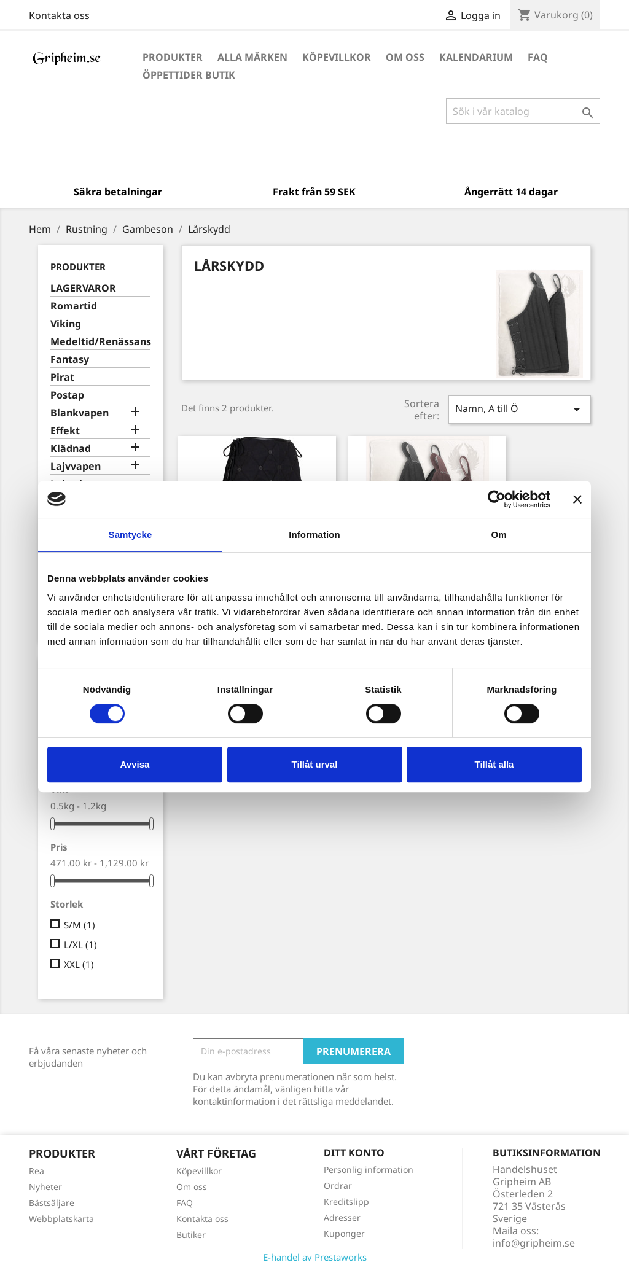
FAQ (538, 57)
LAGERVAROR (83, 288)
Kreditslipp (346, 1201)
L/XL (80, 944)
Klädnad (70, 448)
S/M (79, 925)
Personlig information (368, 1169)
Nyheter (45, 1187)
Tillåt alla (494, 764)
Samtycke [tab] (130, 534)
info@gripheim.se (534, 1243)
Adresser (342, 1217)
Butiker (191, 1234)
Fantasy (69, 359)
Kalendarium (476, 57)
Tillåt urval (315, 764)
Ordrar (338, 1185)
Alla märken (252, 57)
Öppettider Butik (189, 75)
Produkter (173, 57)
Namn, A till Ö (519, 409)
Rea (36, 1171)
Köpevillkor (336, 57)
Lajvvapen (75, 466)
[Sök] (523, 111)
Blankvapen (79, 413)
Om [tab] (498, 534)
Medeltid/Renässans (100, 341)
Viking (65, 323)
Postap (67, 395)
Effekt (65, 430)
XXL (79, 964)
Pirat (62, 377)
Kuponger (344, 1233)
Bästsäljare (51, 1203)
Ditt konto (354, 1152)
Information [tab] (314, 534)
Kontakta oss (59, 15)
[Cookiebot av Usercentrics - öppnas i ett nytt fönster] (496, 499)
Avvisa (135, 764)
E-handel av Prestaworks (315, 1257)
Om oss (405, 57)
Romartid (73, 306)
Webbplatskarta (61, 1218)
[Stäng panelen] (577, 499)
